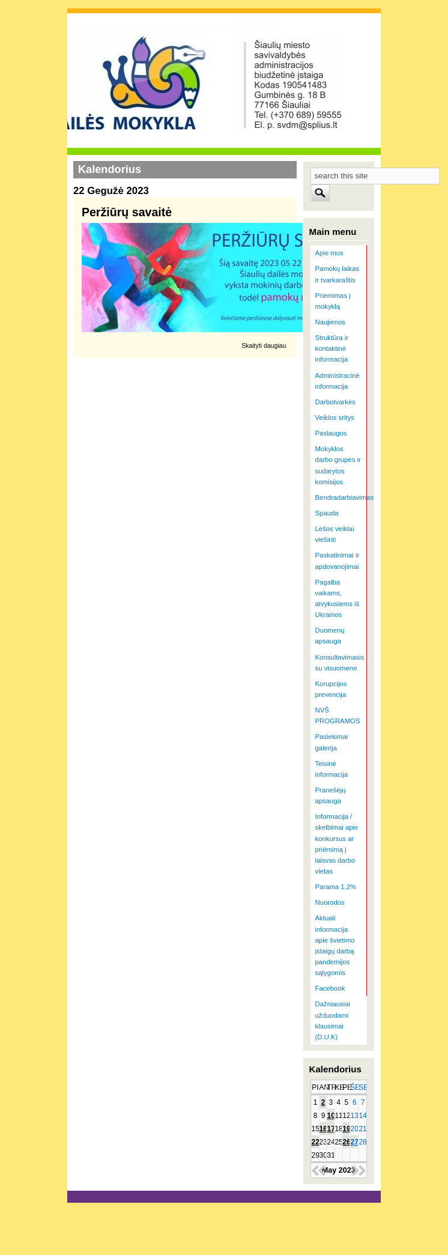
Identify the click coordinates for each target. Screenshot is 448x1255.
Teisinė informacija (331, 769)
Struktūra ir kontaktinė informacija (331, 348)
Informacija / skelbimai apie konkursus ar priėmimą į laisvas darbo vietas (337, 844)
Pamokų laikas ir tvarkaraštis (337, 274)
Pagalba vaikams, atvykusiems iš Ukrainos (337, 598)
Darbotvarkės (335, 402)
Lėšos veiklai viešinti (334, 534)
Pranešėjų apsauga (330, 795)
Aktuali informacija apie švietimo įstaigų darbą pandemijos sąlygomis (335, 945)
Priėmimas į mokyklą (333, 301)
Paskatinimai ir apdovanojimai (337, 561)
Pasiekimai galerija (331, 742)
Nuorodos (330, 902)
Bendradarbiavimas (341, 497)
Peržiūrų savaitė (127, 212)
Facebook (330, 988)
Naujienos (330, 322)
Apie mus (329, 253)
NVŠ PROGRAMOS (337, 716)
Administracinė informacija (337, 381)
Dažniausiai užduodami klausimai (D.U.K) (333, 1020)
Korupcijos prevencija (331, 689)
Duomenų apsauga (330, 636)
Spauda (327, 513)
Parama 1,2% (336, 886)
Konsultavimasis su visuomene (340, 663)
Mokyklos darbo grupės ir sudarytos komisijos (338, 465)
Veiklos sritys (334, 417)
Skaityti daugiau (263, 345)
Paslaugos (331, 433)
